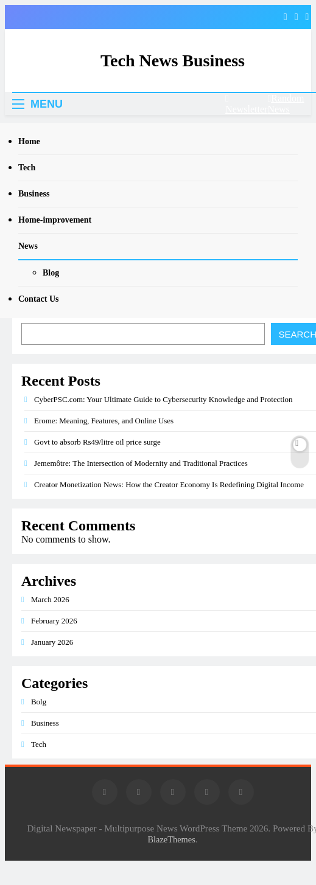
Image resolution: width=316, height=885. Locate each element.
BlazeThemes (171, 839)
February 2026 (54, 620)
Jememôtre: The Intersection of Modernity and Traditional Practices (141, 463)
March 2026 (50, 599)
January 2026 (52, 642)
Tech (26, 167)
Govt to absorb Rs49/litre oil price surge (97, 441)
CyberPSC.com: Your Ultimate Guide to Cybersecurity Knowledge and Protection (163, 399)
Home (29, 141)
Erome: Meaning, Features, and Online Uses (104, 420)
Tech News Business (172, 60)
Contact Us (38, 299)
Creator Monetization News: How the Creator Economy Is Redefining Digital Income (169, 484)
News (28, 246)
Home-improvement (54, 219)
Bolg (38, 701)
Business (33, 193)
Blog (51, 272)
